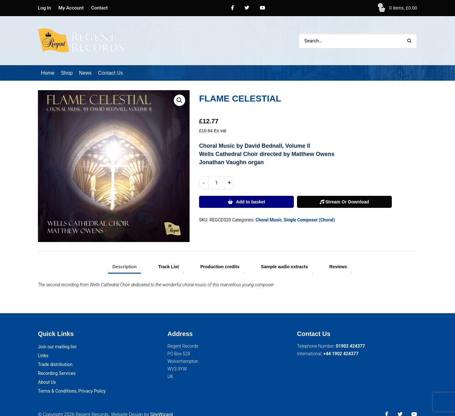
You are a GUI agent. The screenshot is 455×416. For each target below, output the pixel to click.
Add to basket (250, 193)
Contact (99, 8)
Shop (67, 64)
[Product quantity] (217, 174)
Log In (44, 8)
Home (48, 64)
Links (43, 347)
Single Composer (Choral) (309, 211)
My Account (71, 8)
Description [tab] (124, 258)
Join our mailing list (57, 338)
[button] (179, 92)
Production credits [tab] (220, 258)
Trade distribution (55, 356)
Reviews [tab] (338, 258)
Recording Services (57, 365)
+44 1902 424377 (340, 345)
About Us (47, 373)
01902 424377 (350, 337)
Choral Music (269, 211)
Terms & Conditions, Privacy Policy (72, 382)
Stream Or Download (344, 193)
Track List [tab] (168, 258)
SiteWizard (161, 406)
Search (409, 36)
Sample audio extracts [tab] (284, 258)
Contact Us (110, 64)
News (85, 64)
